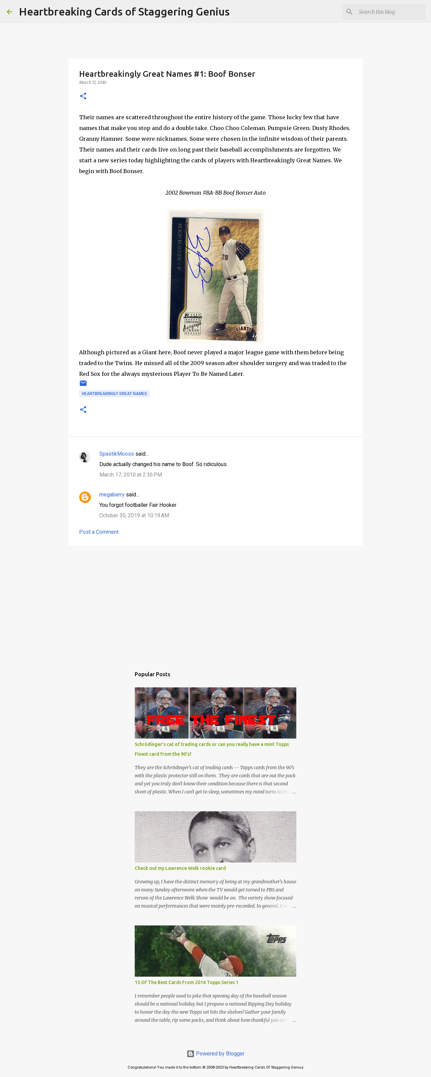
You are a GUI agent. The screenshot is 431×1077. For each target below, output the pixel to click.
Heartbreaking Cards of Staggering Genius (124, 11)
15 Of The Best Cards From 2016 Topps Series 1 (186, 982)
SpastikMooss (116, 454)
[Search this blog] (390, 12)
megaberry (112, 494)
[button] (83, 96)
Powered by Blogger (215, 1053)
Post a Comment (99, 532)
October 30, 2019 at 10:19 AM (134, 515)
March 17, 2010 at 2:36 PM (130, 474)
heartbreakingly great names (114, 393)
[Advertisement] (215, 603)
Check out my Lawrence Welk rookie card (180, 868)
